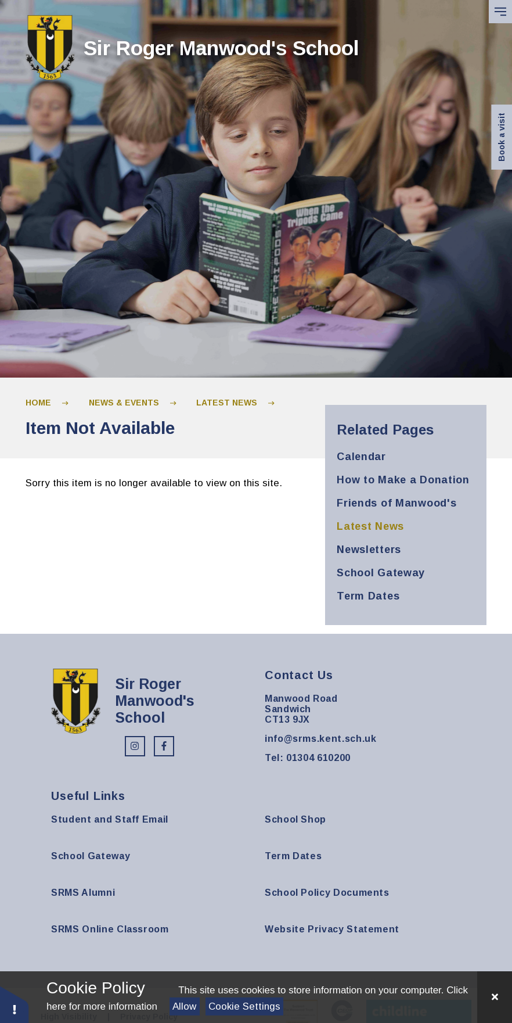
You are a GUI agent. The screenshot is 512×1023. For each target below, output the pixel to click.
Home (38, 402)
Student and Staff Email (109, 819)
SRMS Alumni (83, 893)
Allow (184, 1006)
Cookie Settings (244, 1006)
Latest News (226, 402)
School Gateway (90, 856)
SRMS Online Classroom (109, 929)
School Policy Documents (327, 893)
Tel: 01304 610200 (308, 758)
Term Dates (293, 856)
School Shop (295, 819)
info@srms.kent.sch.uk (320, 739)
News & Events (124, 402)
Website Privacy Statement (332, 929)
